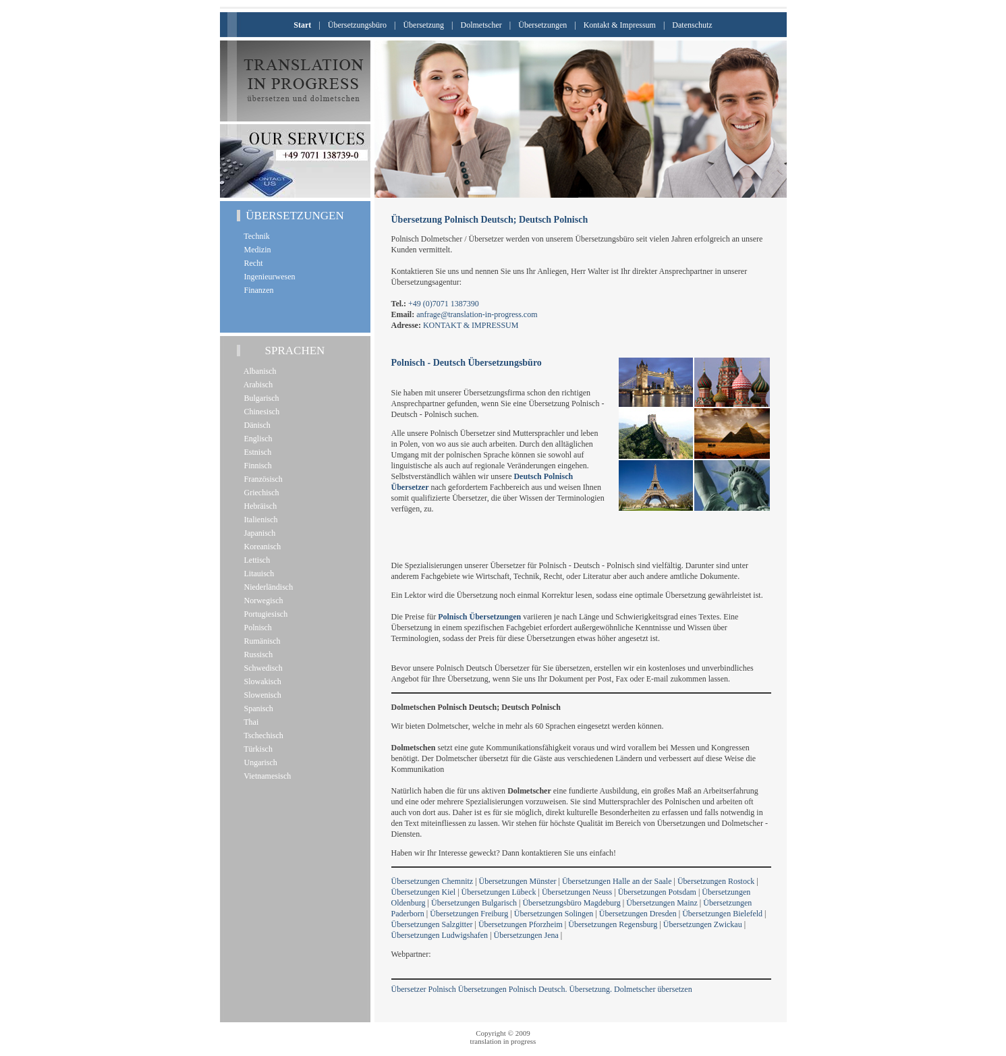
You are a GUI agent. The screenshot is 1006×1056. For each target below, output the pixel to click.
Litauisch (257, 573)
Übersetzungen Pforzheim (520, 924)
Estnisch (256, 452)
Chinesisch (260, 411)
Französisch (261, 479)
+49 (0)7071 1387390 (443, 303)
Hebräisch (258, 506)
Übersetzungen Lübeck (499, 892)
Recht (251, 263)
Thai (249, 722)
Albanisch (258, 371)
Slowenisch (260, 695)
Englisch (256, 438)
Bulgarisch (259, 398)
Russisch (256, 654)
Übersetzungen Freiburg (469, 913)
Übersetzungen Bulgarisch (474, 903)
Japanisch (258, 533)
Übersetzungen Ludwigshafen (439, 935)
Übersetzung (423, 25)
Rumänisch (260, 641)
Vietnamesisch (265, 776)
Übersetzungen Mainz (662, 903)
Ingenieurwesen (268, 276)
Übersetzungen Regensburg (612, 924)
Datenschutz (692, 25)
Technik (255, 236)
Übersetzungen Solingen (554, 913)
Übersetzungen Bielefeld (722, 913)
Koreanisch (260, 546)
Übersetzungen (542, 25)
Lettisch (255, 560)
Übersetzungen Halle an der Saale (617, 881)
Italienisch (259, 519)
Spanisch (256, 708)
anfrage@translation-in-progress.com (476, 314)
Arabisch (256, 384)
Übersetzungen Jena (526, 935)
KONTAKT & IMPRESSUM (471, 325)
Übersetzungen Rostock (715, 881)
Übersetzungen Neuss (577, 892)
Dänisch (255, 425)
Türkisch (256, 749)
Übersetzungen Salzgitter (432, 924)
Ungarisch (258, 762)
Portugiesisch (264, 614)
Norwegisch (261, 600)
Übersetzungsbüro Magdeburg (571, 903)
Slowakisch (260, 681)
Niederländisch (267, 587)
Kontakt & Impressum (620, 25)
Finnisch (256, 465)
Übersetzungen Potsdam (657, 892)
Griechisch (259, 492)
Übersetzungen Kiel (423, 892)
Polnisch (256, 627)
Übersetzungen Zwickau (702, 924)
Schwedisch (261, 668)
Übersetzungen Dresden (638, 913)
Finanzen (257, 290)
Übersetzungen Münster (518, 881)
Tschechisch (261, 735)
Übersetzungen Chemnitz (432, 881)
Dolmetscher (481, 25)
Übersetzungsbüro (357, 25)
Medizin (255, 249)
